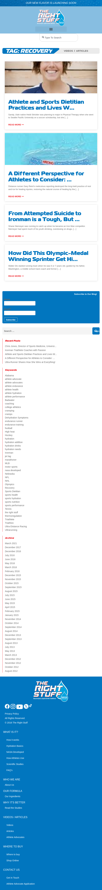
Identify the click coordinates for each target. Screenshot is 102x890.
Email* (19, 311)
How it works (12, 740)
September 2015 (13, 587)
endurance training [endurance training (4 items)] (14, 424)
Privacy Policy (12, 713)
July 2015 (10, 595)
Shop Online (12, 860)
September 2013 (13, 639)
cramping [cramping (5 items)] (9, 410)
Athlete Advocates (15, 837)
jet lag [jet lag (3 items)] (8, 456)
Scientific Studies (15, 764)
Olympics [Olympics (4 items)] (9, 484)
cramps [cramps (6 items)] (8, 414)
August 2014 (11, 631)
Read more (16, 124)
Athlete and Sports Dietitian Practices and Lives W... (31, 354)
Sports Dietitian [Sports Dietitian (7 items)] (12, 491)
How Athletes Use (15, 758)
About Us (9, 785)
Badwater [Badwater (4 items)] (9, 400)
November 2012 (13, 663)
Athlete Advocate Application (20, 884)
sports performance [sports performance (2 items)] (14, 505)
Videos (68, 50)
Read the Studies (13, 808)
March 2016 (11, 567)
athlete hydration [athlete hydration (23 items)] (13, 393)
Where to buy (13, 854)
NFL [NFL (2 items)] (7, 477)
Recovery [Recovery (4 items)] (9, 488)
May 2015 (10, 603)
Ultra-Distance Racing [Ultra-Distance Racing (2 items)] (16, 526)
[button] (51, 29)
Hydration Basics (14, 746)
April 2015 (10, 607)
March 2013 (11, 655)
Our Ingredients (12, 796)
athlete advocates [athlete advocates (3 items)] (14, 382)
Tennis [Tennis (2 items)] (8, 509)
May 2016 (10, 563)
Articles (82, 50)
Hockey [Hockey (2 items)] (9, 435)
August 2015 (11, 591)
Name (19, 301)
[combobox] (58, 38)
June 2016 (10, 559)
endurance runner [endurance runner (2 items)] (14, 421)
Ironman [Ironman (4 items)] (9, 452)
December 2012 (13, 659)
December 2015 (13, 575)
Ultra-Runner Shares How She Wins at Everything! (30, 362)
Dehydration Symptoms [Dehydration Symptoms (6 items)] (16, 417)
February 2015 (12, 611)
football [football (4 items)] (8, 428)
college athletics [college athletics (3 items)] (13, 407)
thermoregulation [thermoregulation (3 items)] (13, 516)
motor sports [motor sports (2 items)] (11, 466)
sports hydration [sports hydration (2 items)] (13, 498)
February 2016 (12, 571)
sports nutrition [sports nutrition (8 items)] (12, 502)
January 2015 (12, 615)
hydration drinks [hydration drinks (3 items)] (13, 445)
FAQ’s (9, 770)
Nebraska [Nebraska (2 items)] (10, 474)
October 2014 (12, 623)
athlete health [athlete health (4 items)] (11, 389)
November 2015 (13, 579)
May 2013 (10, 651)
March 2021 (11, 543)
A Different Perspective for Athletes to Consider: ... (30, 358)
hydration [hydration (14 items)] (9, 438)
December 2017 (13, 547)
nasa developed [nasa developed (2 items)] (13, 470)
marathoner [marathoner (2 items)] (11, 459)
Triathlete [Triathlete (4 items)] (9, 519)
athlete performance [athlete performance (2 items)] (15, 396)
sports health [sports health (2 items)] (11, 495)
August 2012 (11, 671)
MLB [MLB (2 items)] (7, 463)
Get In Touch (12, 877)
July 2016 (10, 555)
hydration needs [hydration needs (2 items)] (13, 449)
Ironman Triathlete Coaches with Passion (25, 350)
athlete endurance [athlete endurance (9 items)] (14, 386)
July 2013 (10, 647)
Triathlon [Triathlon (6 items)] (9, 523)
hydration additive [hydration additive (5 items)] (14, 442)
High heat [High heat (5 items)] (10, 431)
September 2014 (13, 627)
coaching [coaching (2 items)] (9, 403)
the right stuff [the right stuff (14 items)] (11, 512)
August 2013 (11, 643)
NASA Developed (15, 752)
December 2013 (13, 635)
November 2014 (13, 619)
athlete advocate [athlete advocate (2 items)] (13, 379)
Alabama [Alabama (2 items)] (9, 375)
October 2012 (12, 667)
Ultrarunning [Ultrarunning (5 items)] (11, 530)
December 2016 (13, 551)
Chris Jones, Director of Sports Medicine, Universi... (30, 346)
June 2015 (10, 599)
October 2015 (12, 583)
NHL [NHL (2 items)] (7, 481)
